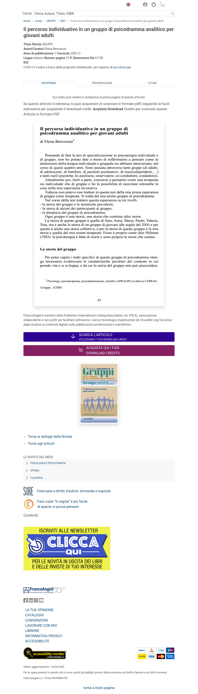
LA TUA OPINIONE (39, 610)
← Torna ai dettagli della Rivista (47, 437)
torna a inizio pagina (98, 688)
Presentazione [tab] (102, 83)
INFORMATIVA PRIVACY (43, 636)
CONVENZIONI (36, 620)
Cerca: (27, 13)
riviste (38, 21)
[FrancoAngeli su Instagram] (36, 601)
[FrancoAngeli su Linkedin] (31, 601)
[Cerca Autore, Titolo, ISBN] (101, 13)
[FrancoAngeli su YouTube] (41, 601)
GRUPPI (51, 21)
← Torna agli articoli (38, 443)
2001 (63, 21)
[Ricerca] (172, 13)
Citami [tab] (152, 83)
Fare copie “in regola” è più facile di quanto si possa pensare (62, 504)
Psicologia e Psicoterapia (48, 463)
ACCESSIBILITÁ (37, 641)
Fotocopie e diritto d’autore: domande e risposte (74, 491)
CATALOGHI (34, 615)
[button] (127, 5)
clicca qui (124, 67)
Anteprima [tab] (48, 83)
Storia (34, 470)
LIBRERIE (32, 631)
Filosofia (36, 477)
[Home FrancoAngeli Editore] (38, 5)
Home (26, 21)
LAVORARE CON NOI (41, 625)
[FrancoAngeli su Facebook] (25, 601)
